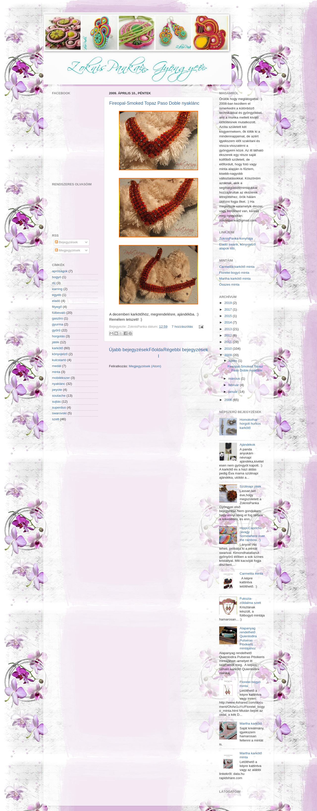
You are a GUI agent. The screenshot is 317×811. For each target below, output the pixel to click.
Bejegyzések (66, 242)
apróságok (60, 271)
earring (57, 289)
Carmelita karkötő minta (237, 267)
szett (55, 419)
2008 (228, 400)
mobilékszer (61, 378)
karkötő (57, 348)
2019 (228, 303)
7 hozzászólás (182, 326)
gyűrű (56, 330)
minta (56, 372)
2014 (228, 322)
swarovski (59, 413)
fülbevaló (58, 313)
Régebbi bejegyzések (185, 349)
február (233, 385)
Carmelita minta (251, 573)
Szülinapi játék (250, 486)
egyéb (56, 295)
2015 (228, 316)
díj (53, 283)
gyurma (57, 324)
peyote (57, 390)
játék (55, 342)
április (232, 361)
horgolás (58, 336)
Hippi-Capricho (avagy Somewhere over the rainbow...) (252, 534)
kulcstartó (59, 360)
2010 (228, 348)
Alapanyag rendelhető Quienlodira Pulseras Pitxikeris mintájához (248, 638)
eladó (56, 301)
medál (56, 366)
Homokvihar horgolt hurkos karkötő (250, 423)
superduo (59, 407)
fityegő (57, 307)
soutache (59, 395)
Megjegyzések (67, 250)
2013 (228, 329)
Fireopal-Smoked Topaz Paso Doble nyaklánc (154, 103)
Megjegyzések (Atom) (145, 366)
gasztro (57, 318)
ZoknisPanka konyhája (236, 238)
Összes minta (229, 284)
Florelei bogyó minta (234, 272)
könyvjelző (60, 354)
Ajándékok (247, 444)
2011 (228, 342)
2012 (228, 335)
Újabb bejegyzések (129, 349)
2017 (228, 309)
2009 (228, 355)
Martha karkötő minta (235, 278)
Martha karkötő (250, 723)
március (234, 378)
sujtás (56, 401)
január (233, 391)
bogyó (56, 277)
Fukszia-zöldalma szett (250, 600)
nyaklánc (58, 384)
